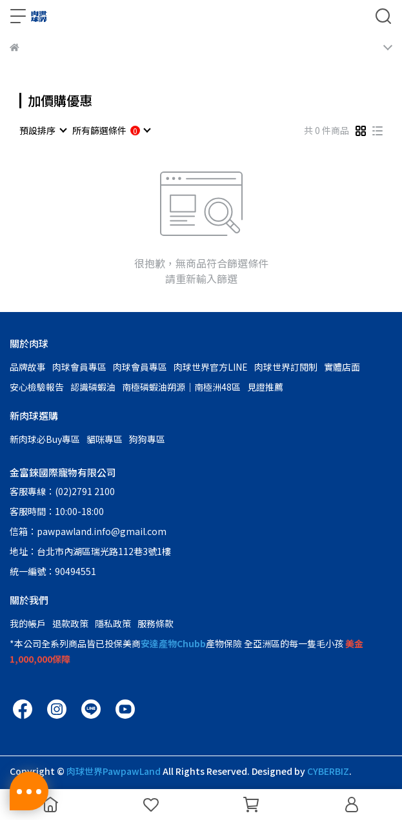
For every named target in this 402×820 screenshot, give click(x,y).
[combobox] (42, 130)
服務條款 (155, 623)
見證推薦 (265, 386)
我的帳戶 (28, 623)
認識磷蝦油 (93, 386)
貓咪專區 (104, 439)
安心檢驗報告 (37, 386)
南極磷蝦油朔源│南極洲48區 (181, 386)
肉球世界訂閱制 (285, 366)
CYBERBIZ (328, 771)
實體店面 (342, 366)
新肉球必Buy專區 (45, 439)
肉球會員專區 (79, 366)
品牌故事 (28, 366)
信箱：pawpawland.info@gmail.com (88, 531)
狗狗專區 (147, 439)
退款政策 (70, 623)
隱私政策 (113, 623)
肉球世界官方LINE (211, 366)
